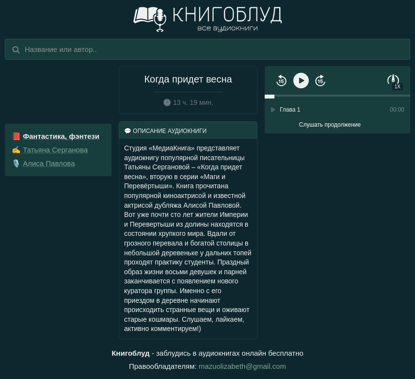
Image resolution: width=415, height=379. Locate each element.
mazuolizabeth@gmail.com (242, 366)
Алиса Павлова (49, 163)
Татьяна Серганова (55, 150)
